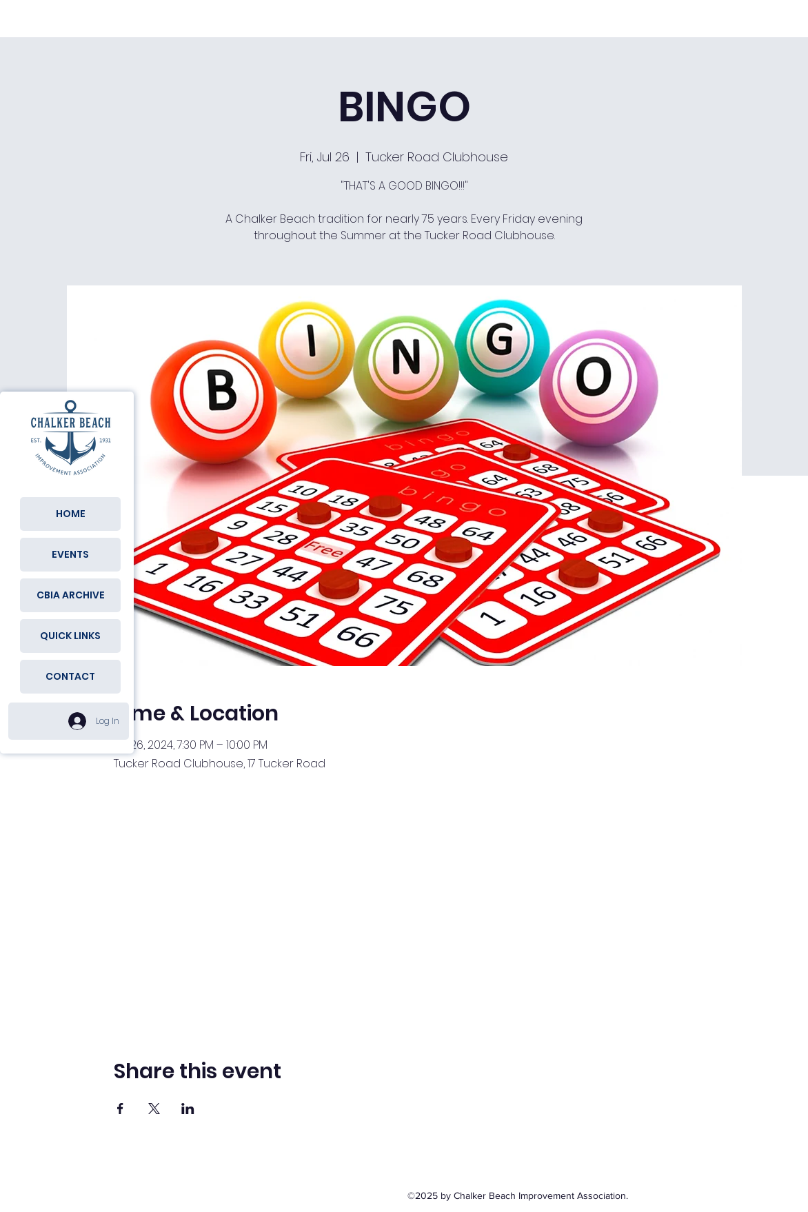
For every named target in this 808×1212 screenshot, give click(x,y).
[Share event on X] (154, 1108)
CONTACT (70, 676)
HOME (70, 514)
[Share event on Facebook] (120, 1108)
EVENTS (70, 554)
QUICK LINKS (70, 636)
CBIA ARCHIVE (71, 595)
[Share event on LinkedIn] (187, 1108)
